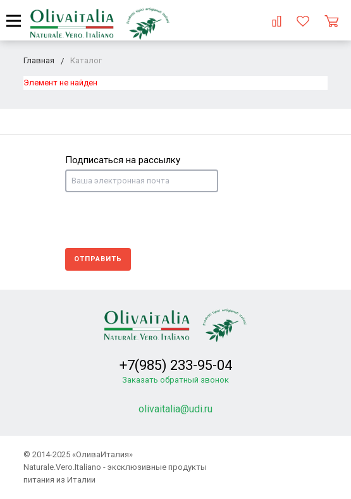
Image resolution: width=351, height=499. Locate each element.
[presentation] (161, 220)
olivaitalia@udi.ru (175, 409)
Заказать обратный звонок (175, 380)
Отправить (98, 259)
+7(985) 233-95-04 (176, 365)
